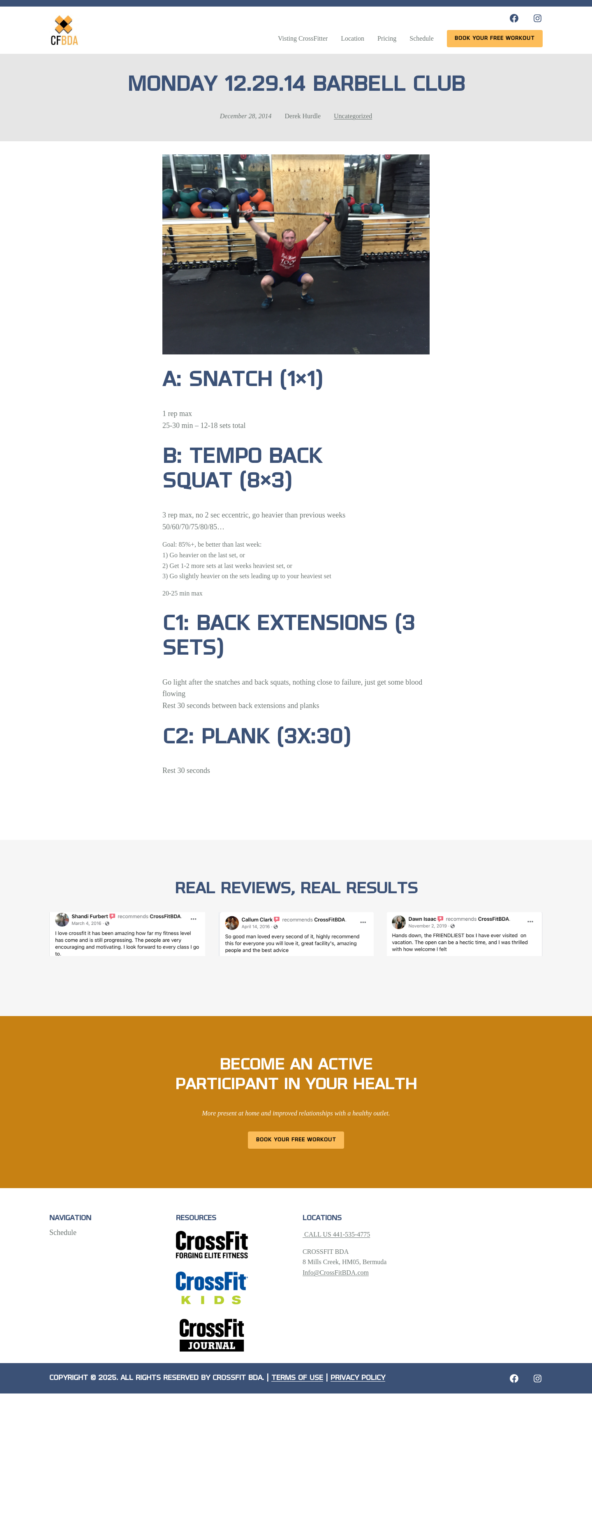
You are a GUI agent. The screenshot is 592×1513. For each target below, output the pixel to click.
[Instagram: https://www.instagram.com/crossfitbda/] (537, 18)
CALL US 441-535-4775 (336, 1234)
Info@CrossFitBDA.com (336, 1272)
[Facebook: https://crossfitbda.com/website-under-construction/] (514, 1378)
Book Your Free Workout (296, 1140)
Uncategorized (353, 116)
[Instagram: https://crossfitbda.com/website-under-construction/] (537, 1378)
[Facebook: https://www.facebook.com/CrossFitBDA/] (514, 18)
